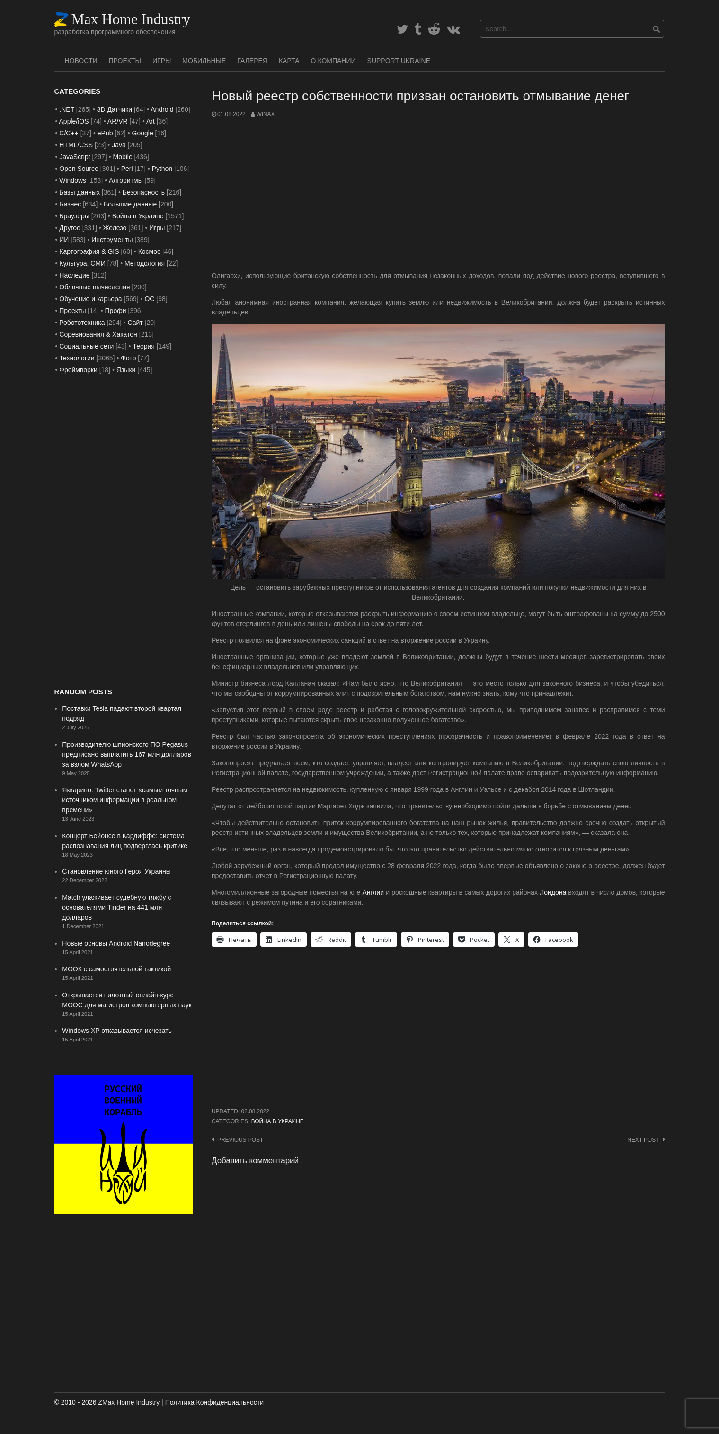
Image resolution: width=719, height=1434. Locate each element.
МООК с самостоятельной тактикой (116, 969)
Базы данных (79, 192)
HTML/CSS (76, 145)
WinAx (265, 114)
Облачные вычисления (94, 287)
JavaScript (74, 157)
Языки (126, 370)
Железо (115, 228)
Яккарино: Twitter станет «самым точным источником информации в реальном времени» (124, 800)
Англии (373, 892)
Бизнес (70, 204)
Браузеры (74, 216)
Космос (149, 251)
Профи (115, 310)
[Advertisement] (438, 194)
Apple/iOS (74, 121)
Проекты (125, 60)
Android (162, 109)
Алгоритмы (126, 180)
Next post (643, 1140)
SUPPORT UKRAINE (398, 60)
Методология (144, 263)
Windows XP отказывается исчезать (117, 1030)
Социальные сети (86, 346)
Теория (144, 346)
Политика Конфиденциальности (214, 1402)
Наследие (74, 275)
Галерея (252, 60)
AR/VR (117, 121)
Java (119, 145)
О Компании (333, 60)
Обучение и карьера (90, 299)
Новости (81, 60)
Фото (128, 358)
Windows (72, 180)
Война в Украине (277, 1121)
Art (150, 121)
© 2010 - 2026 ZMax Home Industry (107, 1402)
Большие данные (130, 204)
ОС (149, 299)
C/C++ (68, 133)
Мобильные (204, 60)
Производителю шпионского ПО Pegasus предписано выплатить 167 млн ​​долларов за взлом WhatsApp (126, 754)
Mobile (122, 157)
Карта (289, 60)
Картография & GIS (89, 251)
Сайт (134, 322)
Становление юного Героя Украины (116, 871)
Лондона (553, 892)
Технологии (76, 358)
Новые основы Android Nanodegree (116, 943)
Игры (161, 60)
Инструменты (112, 239)
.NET (66, 109)
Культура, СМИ (82, 263)
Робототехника (82, 322)
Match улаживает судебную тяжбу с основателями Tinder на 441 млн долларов (116, 907)
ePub (105, 133)
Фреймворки (78, 370)
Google (142, 133)
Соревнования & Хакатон (98, 334)
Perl (127, 168)
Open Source (78, 168)
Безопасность (144, 192)
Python (162, 168)
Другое (69, 228)
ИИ (64, 239)
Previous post (240, 1140)
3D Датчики (114, 109)
